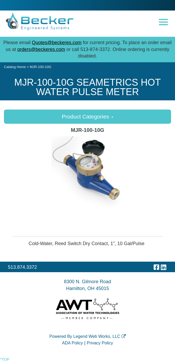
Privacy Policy (100, 343)
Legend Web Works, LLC (99, 336)
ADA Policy (72, 343)
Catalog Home (15, 67)
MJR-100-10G (40, 67)
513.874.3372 (22, 267)
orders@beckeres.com (41, 49)
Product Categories (87, 116)
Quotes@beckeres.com (56, 42)
